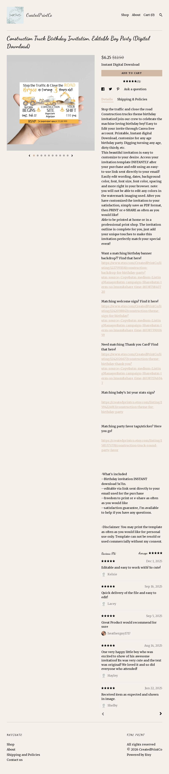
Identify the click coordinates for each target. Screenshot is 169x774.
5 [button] (49, 155)
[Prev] (102, 714)
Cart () (149, 15)
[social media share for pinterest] (118, 89)
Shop (125, 15)
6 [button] (53, 155)
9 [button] (64, 155)
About (136, 15)
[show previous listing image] (29, 156)
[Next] (160, 714)
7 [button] (56, 155)
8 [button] (60, 155)
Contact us (15, 760)
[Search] (160, 15)
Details (107, 99)
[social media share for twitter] (111, 89)
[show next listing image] (72, 156)
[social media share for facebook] (103, 89)
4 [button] (45, 155)
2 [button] (38, 155)
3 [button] (41, 155)
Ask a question (135, 89)
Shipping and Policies (23, 755)
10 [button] (68, 155)
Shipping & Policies (132, 99)
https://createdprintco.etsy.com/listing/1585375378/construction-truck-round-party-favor (131, 445)
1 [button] (34, 155)
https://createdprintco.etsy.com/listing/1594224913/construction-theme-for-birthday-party (131, 407)
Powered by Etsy (139, 755)
